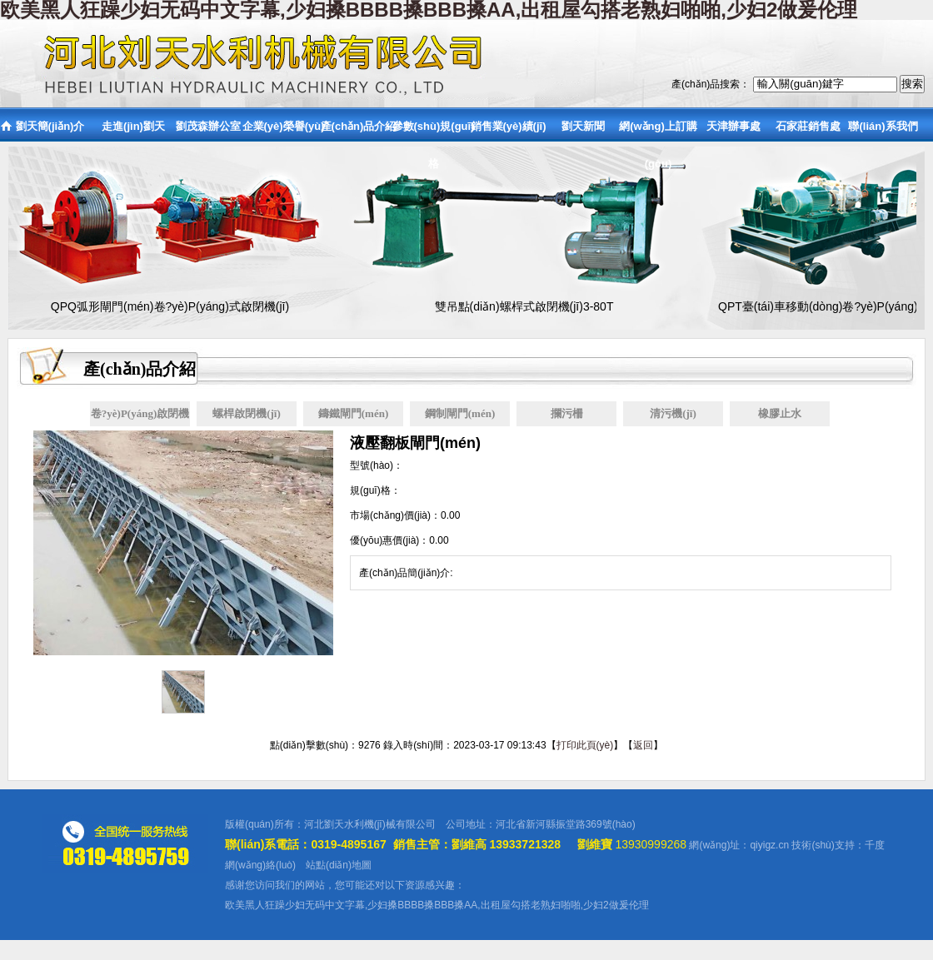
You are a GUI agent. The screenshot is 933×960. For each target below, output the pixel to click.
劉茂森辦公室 (208, 126)
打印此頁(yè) (585, 745)
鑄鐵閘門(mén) (353, 413)
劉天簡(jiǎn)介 (50, 126)
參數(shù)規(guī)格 (433, 131)
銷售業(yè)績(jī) (508, 126)
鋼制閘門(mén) (460, 413)
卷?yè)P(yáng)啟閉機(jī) (140, 416)
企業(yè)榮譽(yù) (283, 126)
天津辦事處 (733, 126)
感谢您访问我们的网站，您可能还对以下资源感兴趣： (345, 885)
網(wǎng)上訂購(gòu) (658, 131)
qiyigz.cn (769, 845)
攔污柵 (567, 413)
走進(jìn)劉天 (133, 126)
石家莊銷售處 (808, 126)
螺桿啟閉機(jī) (246, 413)
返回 (643, 745)
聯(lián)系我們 (882, 126)
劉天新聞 (583, 126)
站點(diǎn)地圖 (339, 865)
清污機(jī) (673, 413)
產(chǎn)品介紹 (359, 126)
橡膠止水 (779, 413)
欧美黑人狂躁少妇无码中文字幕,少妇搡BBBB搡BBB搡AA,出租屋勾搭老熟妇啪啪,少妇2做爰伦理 (437, 905)
